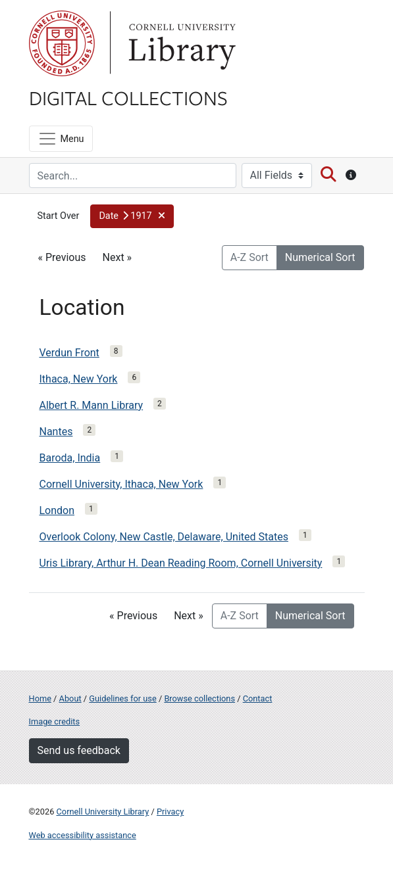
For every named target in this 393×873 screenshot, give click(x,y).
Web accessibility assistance (82, 835)
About (70, 698)
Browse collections (199, 698)
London (57, 510)
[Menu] (61, 139)
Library (180, 43)
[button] (132, 216)
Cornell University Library (103, 811)
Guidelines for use (122, 698)
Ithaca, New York (78, 379)
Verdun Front (69, 352)
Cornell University (62, 43)
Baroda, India (70, 458)
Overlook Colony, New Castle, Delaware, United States (163, 537)
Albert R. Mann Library (91, 405)
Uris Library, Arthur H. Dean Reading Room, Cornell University (181, 563)
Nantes (56, 431)
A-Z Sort (249, 257)
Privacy (170, 811)
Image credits (54, 721)
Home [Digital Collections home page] (40, 698)
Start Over (59, 216)
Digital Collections (128, 97)
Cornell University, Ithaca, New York (121, 484)
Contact (258, 698)
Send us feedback (79, 750)
